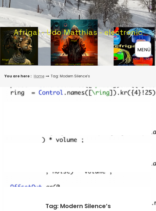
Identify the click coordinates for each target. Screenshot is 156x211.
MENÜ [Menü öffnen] (143, 49)
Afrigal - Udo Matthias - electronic (78, 32)
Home (39, 76)
